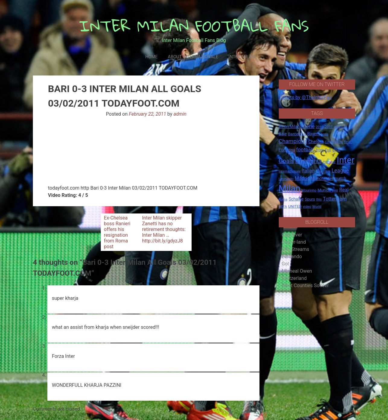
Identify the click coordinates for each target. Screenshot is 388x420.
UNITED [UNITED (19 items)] (295, 206)
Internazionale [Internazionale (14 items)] (290, 171)
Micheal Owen (297, 271)
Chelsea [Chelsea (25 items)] (316, 141)
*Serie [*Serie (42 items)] (307, 126)
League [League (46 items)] (340, 171)
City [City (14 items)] (328, 142)
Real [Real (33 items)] (343, 190)
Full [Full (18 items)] (328, 150)
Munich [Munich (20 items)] (324, 190)
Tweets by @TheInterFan (305, 97)
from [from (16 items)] (320, 150)
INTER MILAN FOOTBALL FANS (194, 25)
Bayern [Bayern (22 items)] (313, 133)
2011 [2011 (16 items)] (329, 127)
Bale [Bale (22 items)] (283, 133)
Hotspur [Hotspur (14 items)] (329, 162)
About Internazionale (193, 56)
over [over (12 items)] (335, 190)
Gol (285, 264)
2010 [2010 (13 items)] (319, 127)
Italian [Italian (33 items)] (308, 171)
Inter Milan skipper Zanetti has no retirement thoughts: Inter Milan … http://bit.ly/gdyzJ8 (164, 229)
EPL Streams (295, 249)
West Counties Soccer (305, 285)
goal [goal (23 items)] (336, 149)
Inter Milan (241, 56)
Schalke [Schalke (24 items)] (296, 199)
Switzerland (294, 278)
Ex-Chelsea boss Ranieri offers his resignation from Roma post (117, 232)
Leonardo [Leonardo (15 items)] (286, 179)
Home (151, 56)
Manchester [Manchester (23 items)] (322, 178)
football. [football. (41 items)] (305, 149)
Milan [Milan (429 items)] (290, 188)
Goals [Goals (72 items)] (286, 161)
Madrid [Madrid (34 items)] (302, 178)
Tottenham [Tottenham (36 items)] (335, 199)
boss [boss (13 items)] (324, 134)
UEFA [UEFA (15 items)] (283, 206)
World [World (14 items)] (316, 206)
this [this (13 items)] (319, 199)
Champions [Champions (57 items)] (293, 141)
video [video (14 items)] (307, 206)
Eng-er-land (294, 242)
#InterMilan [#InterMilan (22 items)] (289, 126)
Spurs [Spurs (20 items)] (310, 199)
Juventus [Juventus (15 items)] (323, 171)
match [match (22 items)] (340, 178)
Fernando (292, 256)
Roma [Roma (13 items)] (283, 199)
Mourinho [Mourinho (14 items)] (309, 190)
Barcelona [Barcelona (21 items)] (297, 133)
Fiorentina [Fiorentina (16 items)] (287, 150)
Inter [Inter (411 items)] (346, 160)
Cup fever (292, 235)
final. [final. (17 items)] (348, 141)
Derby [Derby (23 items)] (337, 141)
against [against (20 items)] (340, 126)
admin (179, 114)
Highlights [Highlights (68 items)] (308, 161)
